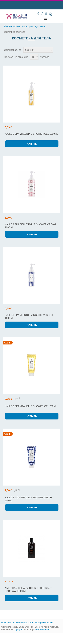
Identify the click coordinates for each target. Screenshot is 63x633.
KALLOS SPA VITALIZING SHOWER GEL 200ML (31, 406)
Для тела (40, 26)
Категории (27, 26)
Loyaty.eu (18, 629)
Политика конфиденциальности (17, 622)
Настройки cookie (44, 622)
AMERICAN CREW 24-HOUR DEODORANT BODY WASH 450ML (28, 589)
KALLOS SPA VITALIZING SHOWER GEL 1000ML (31, 133)
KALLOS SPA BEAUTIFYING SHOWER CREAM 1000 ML (30, 226)
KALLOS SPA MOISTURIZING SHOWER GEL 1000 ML (29, 316)
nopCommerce (42, 629)
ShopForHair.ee (12, 26)
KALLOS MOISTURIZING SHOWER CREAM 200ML (28, 499)
